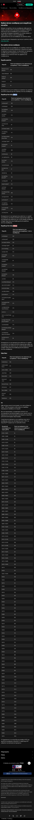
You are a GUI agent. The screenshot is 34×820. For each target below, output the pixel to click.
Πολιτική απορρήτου (10, 809)
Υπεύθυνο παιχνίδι (4, 811)
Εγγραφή (29, 4)
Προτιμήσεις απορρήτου (27, 809)
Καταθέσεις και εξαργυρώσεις (26, 8)
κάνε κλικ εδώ (5, 41)
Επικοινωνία (3, 797)
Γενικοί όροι (3, 809)
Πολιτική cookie (18, 809)
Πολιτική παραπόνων (13, 811)
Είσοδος (21, 4)
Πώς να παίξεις (13, 8)
